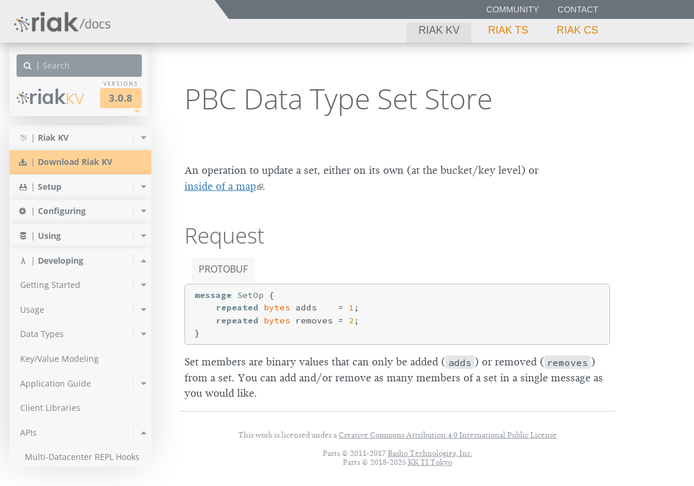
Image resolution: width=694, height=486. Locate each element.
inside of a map (220, 186)
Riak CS (577, 30)
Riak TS (508, 30)
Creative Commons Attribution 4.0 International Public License (448, 434)
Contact (578, 9)
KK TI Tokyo (430, 462)
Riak (51, 96)
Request (224, 235)
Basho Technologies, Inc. (430, 453)
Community (513, 9)
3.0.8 (120, 98)
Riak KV (439, 30)
